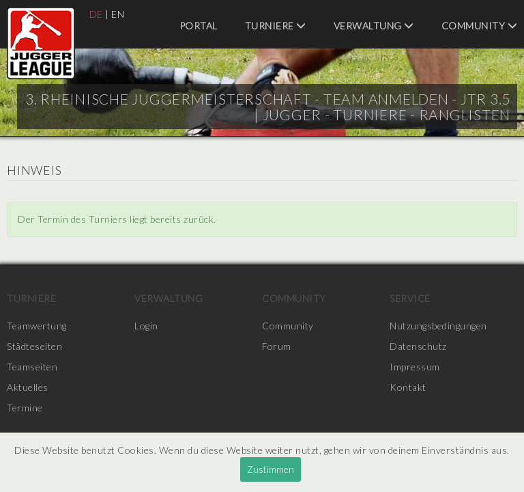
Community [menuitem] (479, 25)
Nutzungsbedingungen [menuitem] (438, 325)
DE (96, 14)
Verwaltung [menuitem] (374, 25)
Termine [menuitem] (25, 407)
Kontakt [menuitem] (408, 387)
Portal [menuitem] (198, 25)
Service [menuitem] (410, 298)
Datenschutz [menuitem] (418, 346)
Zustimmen (270, 469)
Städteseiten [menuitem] (34, 346)
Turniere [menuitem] (275, 25)
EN (117, 14)
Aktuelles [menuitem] (27, 387)
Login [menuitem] (146, 325)
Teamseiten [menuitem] (32, 366)
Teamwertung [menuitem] (37, 325)
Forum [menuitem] (276, 346)
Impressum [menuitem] (415, 366)
